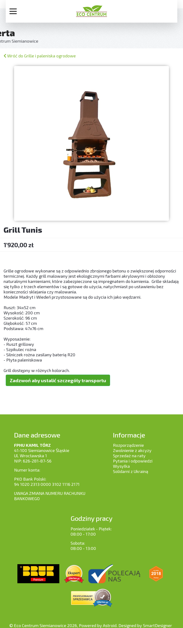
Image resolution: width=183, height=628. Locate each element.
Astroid (110, 625)
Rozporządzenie (128, 445)
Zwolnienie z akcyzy (132, 450)
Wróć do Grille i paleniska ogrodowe (40, 55)
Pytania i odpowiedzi (132, 460)
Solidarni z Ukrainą (130, 471)
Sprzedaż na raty (129, 455)
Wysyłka (121, 466)
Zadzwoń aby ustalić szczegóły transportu (58, 380)
